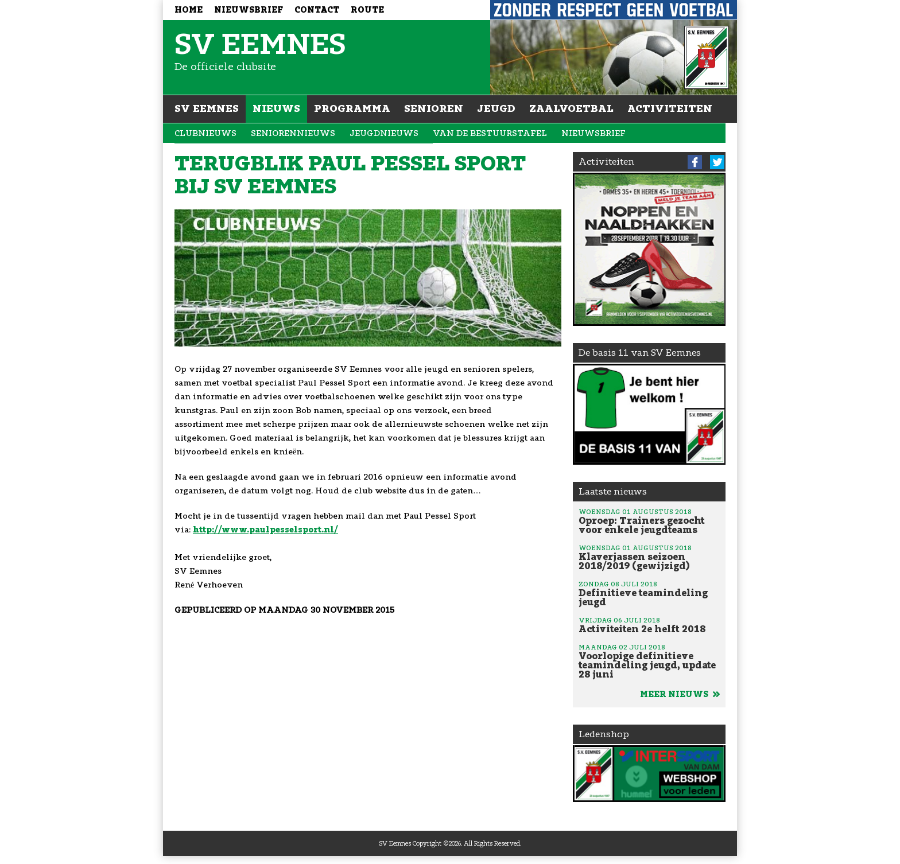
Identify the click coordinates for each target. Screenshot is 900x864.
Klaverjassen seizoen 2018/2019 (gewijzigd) (649, 557)
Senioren (433, 108)
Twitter (717, 162)
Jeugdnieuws (384, 133)
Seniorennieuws (293, 133)
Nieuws (276, 108)
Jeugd (496, 108)
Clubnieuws (205, 133)
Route (367, 10)
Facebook (695, 162)
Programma (352, 108)
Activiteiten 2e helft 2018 (649, 625)
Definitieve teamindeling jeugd (649, 593)
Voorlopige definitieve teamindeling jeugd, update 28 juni (649, 661)
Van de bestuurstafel (490, 133)
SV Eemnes (206, 108)
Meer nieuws (680, 694)
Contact (316, 10)
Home (188, 10)
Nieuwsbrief (248, 10)
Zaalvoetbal (571, 108)
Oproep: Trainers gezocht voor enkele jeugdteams (649, 521)
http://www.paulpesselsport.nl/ (265, 530)
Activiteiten (669, 108)
